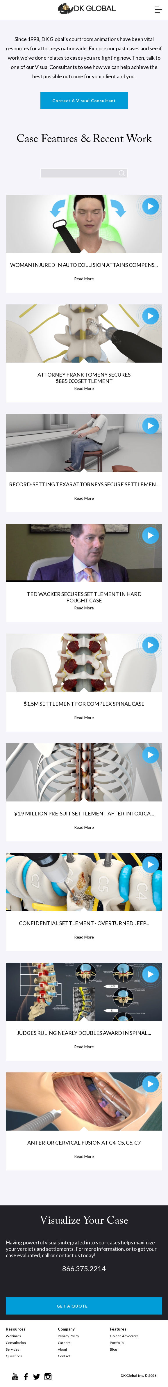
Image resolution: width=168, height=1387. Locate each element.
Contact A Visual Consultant (84, 100)
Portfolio (117, 1342)
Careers (64, 1342)
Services (12, 1349)
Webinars (13, 1336)
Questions (14, 1356)
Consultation (16, 1342)
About (62, 1349)
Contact (64, 1356)
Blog (113, 1349)
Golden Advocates (124, 1336)
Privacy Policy (68, 1336)
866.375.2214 (84, 1268)
